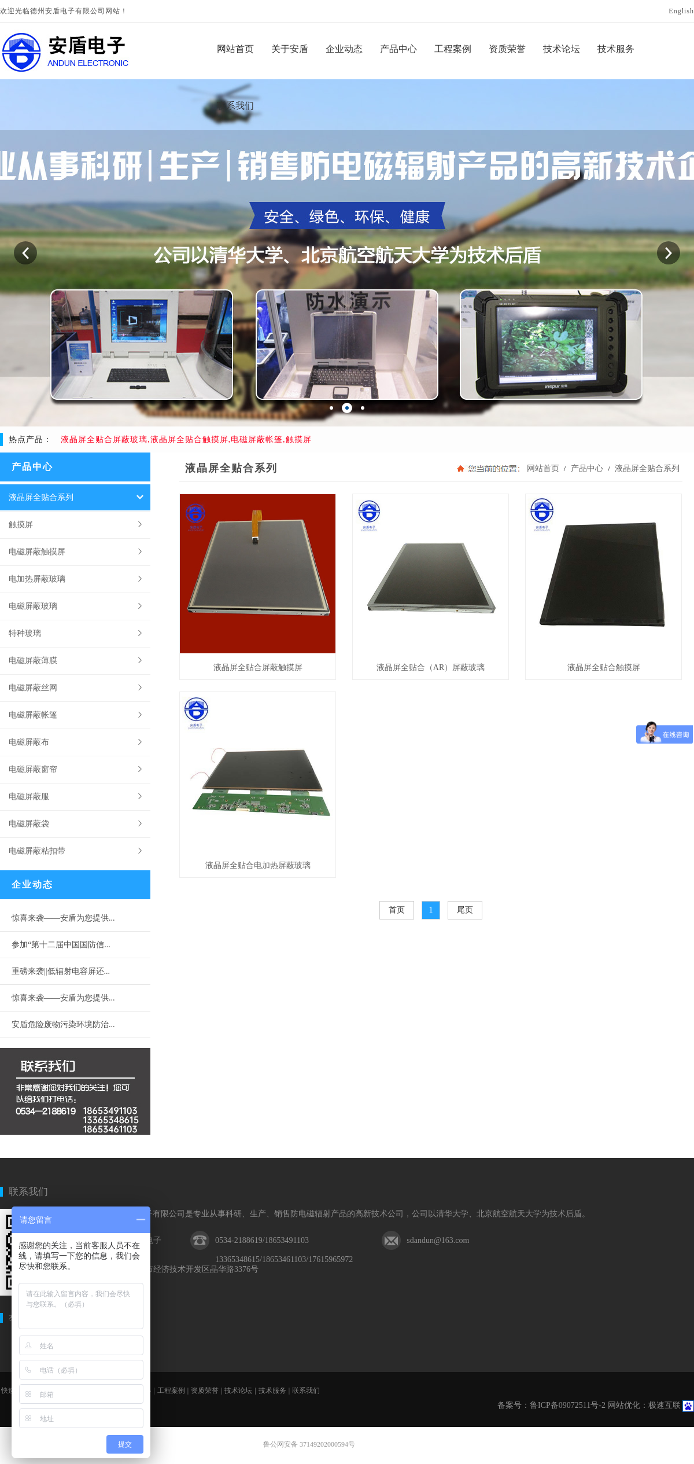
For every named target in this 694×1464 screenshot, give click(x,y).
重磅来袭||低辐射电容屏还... (61, 971)
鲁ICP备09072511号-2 (568, 1405)
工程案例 (171, 1390)
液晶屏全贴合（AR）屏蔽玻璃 (430, 667)
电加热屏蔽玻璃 (37, 578)
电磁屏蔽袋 (29, 823)
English (681, 11)
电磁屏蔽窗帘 (33, 769)
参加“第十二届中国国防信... (61, 944)
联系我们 (28, 1191)
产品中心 (587, 468)
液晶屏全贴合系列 (41, 497)
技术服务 (272, 1390)
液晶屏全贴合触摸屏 (603, 667)
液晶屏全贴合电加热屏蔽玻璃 (258, 865)
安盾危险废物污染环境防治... (63, 1024)
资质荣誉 (205, 1390)
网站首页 (543, 468)
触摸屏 (21, 524)
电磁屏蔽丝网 (33, 687)
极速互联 (664, 1405)
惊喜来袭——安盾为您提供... (63, 918)
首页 (397, 910)
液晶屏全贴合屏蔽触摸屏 (257, 667)
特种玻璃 (25, 633)
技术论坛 (238, 1390)
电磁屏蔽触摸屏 (37, 551)
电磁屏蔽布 (29, 741)
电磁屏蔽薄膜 (33, 660)
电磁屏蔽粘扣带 (37, 850)
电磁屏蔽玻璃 (33, 605)
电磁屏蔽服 (29, 796)
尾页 (465, 910)
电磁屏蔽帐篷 (33, 714)
